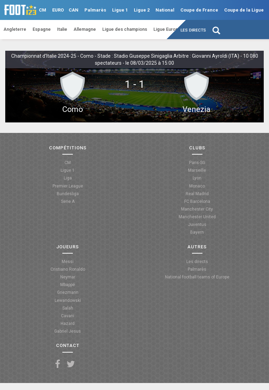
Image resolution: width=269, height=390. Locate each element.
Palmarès (95, 10)
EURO (58, 10)
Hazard (68, 323)
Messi (68, 261)
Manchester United (197, 216)
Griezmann (67, 292)
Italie (62, 29)
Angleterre (15, 29)
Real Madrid (197, 193)
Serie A (68, 201)
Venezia (196, 109)
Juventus (197, 224)
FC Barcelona (197, 201)
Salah (67, 308)
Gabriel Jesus (67, 331)
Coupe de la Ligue (244, 10)
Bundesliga (68, 193)
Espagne (42, 29)
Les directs (193, 30)
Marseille (197, 170)
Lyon (197, 178)
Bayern (197, 232)
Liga (68, 178)
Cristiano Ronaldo (67, 269)
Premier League (68, 186)
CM (42, 10)
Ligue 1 (120, 10)
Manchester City (197, 209)
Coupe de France (199, 10)
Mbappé (67, 284)
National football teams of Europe (197, 277)
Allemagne (85, 29)
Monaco (197, 186)
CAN (73, 10)
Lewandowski (68, 300)
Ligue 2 (142, 10)
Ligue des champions (124, 29)
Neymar (67, 277)
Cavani (67, 315)
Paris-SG (197, 162)
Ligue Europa (167, 29)
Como (72, 109)
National (165, 10)
